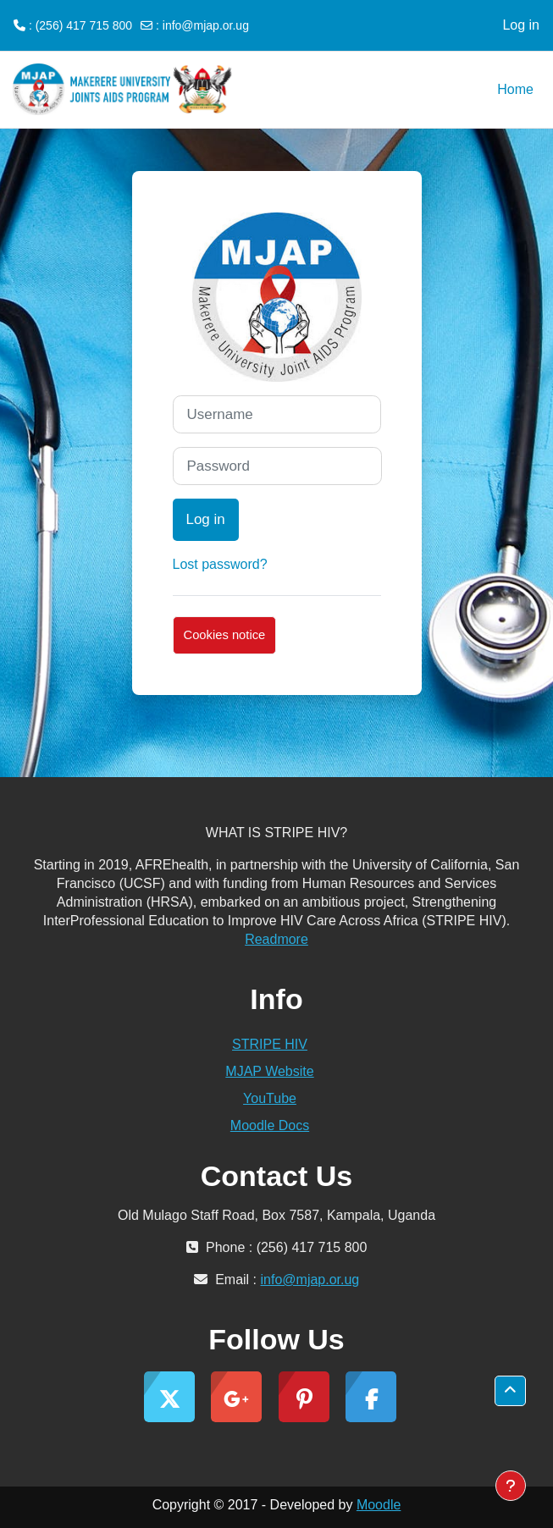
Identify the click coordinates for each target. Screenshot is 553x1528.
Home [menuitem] (515, 89)
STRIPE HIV (269, 1044)
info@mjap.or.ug (206, 25)
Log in (520, 25)
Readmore (276, 939)
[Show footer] (510, 1485)
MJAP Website (269, 1071)
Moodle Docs (269, 1125)
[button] (510, 1391)
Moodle (379, 1505)
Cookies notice (225, 635)
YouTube (269, 1098)
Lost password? (220, 564)
